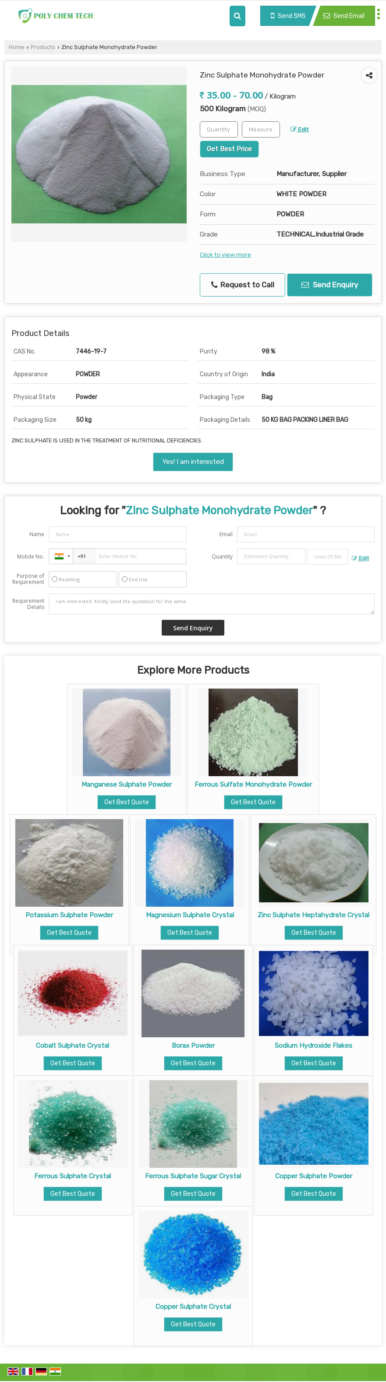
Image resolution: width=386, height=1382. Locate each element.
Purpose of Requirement (28, 579)
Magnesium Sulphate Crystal (190, 915)
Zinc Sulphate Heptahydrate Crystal (313, 915)
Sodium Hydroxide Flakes (313, 1046)
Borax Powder (193, 1046)
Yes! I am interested (193, 462)
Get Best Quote (126, 802)
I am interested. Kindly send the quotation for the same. (212, 604)
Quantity (222, 556)
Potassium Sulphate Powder (69, 915)
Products (43, 47)
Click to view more (225, 254)
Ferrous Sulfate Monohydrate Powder (253, 784)
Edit (299, 129)
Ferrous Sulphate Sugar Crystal (193, 1176)
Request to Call (242, 285)
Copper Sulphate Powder (313, 1176)
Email (226, 534)
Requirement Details (28, 604)
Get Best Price (229, 149)
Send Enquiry (329, 284)
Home (17, 47)
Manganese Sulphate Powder (126, 784)
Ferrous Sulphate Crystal (72, 1176)
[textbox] (261, 129)
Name (36, 534)
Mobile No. (30, 556)
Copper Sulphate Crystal (193, 1307)
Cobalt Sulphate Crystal (72, 1046)
